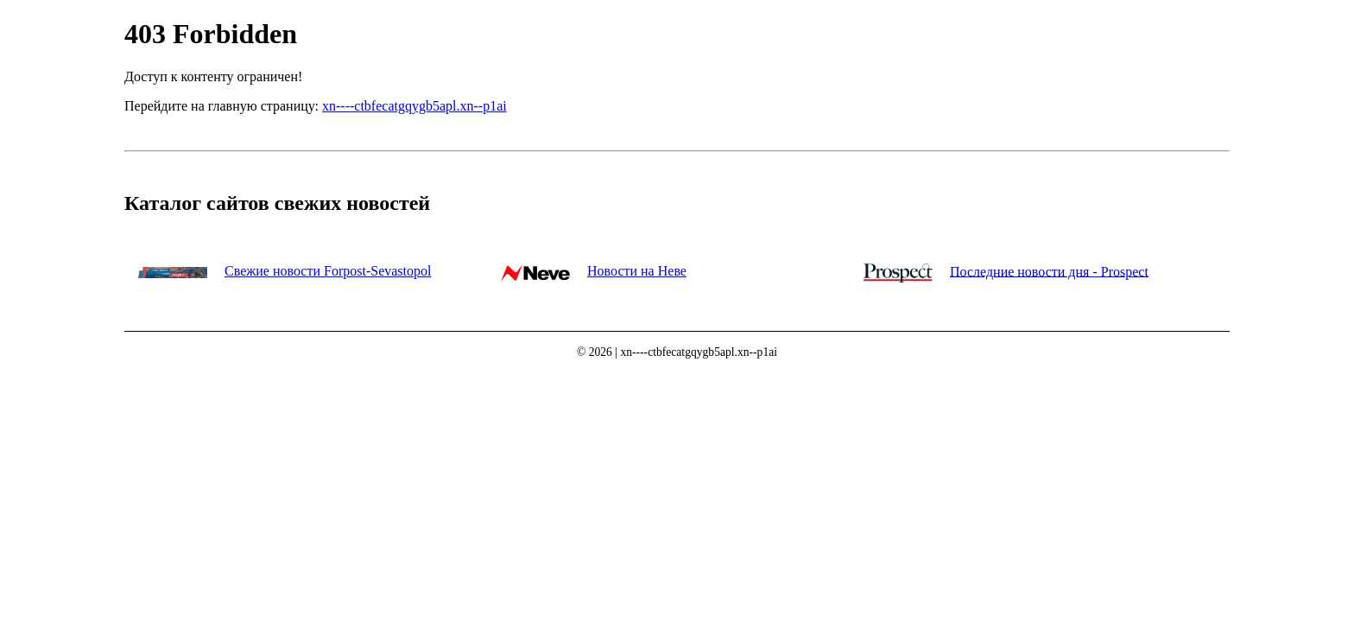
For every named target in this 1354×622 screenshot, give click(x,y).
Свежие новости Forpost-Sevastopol (328, 270)
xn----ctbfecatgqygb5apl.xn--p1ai (414, 105)
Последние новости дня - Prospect (1049, 270)
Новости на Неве (636, 270)
